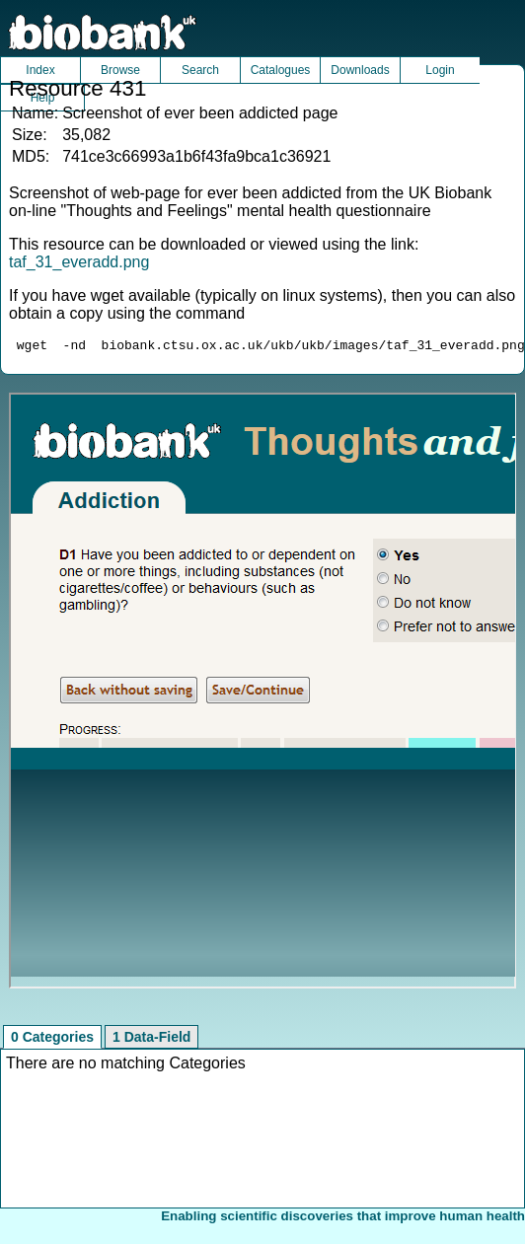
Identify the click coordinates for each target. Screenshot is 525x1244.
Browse (120, 70)
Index (40, 70)
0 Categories (52, 1040)
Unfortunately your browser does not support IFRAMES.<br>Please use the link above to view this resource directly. (263, 693)
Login (439, 70)
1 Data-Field (151, 1040)
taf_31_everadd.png (79, 262)
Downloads (360, 70)
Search (200, 70)
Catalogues (281, 70)
